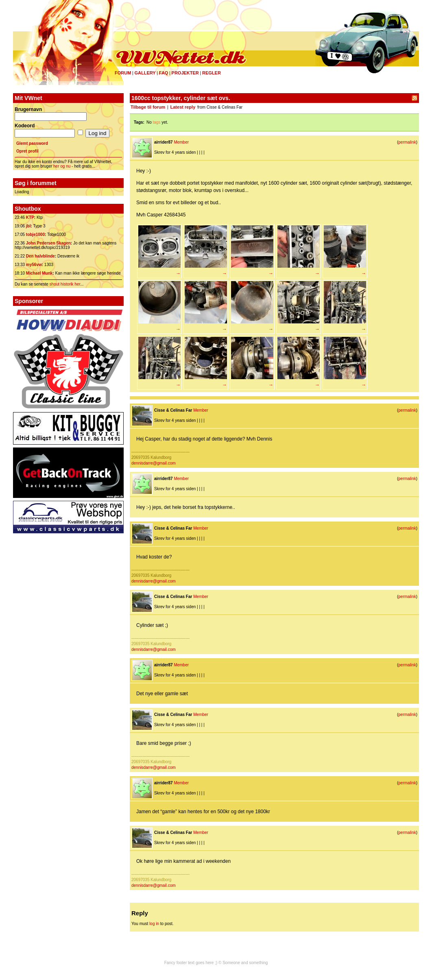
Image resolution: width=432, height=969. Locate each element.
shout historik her (65, 284)
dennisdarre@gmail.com (153, 463)
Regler (211, 72)
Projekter (185, 72)
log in (154, 923)
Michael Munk (39, 273)
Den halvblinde (40, 256)
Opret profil (27, 151)
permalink (407, 142)
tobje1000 (35, 234)
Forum (123, 72)
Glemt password (32, 143)
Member (181, 142)
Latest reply (183, 107)
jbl (28, 226)
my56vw (34, 264)
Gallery (144, 72)
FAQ (163, 72)
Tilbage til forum (148, 107)
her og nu (61, 166)
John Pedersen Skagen (48, 243)
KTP (30, 217)
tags (157, 122)
